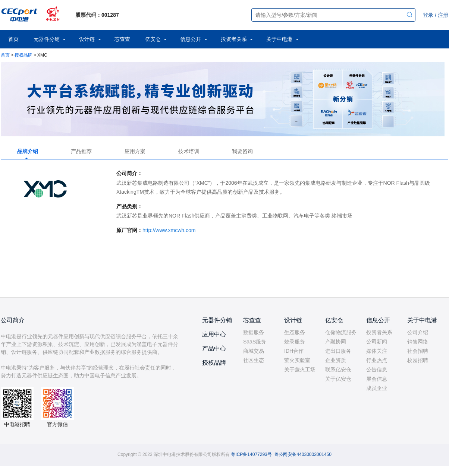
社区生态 (253, 360)
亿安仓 (153, 39)
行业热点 (376, 360)
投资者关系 (234, 39)
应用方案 (135, 151)
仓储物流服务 (341, 332)
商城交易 (253, 351)
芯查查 (122, 39)
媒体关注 (376, 351)
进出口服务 (338, 351)
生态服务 (294, 332)
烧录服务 (294, 342)
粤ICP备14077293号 (251, 454)
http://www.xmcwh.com (168, 230)
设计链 (87, 39)
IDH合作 (294, 351)
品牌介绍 (27, 151)
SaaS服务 (254, 342)
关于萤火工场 (299, 370)
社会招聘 (417, 351)
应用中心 (214, 334)
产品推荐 (81, 151)
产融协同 (335, 342)
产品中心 (214, 348)
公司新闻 (376, 342)
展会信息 (376, 379)
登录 (428, 15)
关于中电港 (279, 39)
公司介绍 (417, 332)
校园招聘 (417, 360)
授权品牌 (23, 55)
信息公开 (190, 39)
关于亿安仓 (338, 379)
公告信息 (376, 370)
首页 (13, 39)
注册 (443, 15)
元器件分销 (47, 39)
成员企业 (376, 388)
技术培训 (188, 151)
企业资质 (335, 360)
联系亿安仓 (338, 370)
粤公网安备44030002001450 (302, 454)
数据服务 (253, 332)
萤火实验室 (297, 360)
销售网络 (417, 342)
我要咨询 (242, 151)
